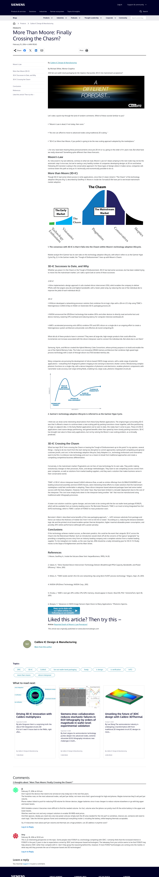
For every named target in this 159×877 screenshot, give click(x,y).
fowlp (86, 669)
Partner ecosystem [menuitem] (57, 11)
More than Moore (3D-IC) (21, 71)
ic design (99, 669)
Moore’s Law (17, 64)
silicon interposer (44, 675)
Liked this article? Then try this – (23, 94)
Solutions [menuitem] (32, 11)
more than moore (24, 675)
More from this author (43, 647)
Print (81, 50)
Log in (119, 5)
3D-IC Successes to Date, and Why (24, 75)
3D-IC (30, 669)
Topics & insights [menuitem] (73, 11)
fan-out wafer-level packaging (65, 669)
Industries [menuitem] (43, 11)
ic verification (116, 669)
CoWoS (43, 669)
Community (123, 18)
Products (46, 18)
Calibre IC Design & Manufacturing (63, 63)
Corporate (109, 18)
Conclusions (17, 86)
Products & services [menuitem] (18, 11)
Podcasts (74, 18)
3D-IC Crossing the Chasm (21, 79)
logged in (26, 864)
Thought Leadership (92, 18)
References (16, 90)
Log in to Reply (27, 827)
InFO (130, 669)
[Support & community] (137, 5)
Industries (60, 18)
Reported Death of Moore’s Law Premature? (71, 624)
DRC (19, 669)
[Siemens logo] (18, 5)
